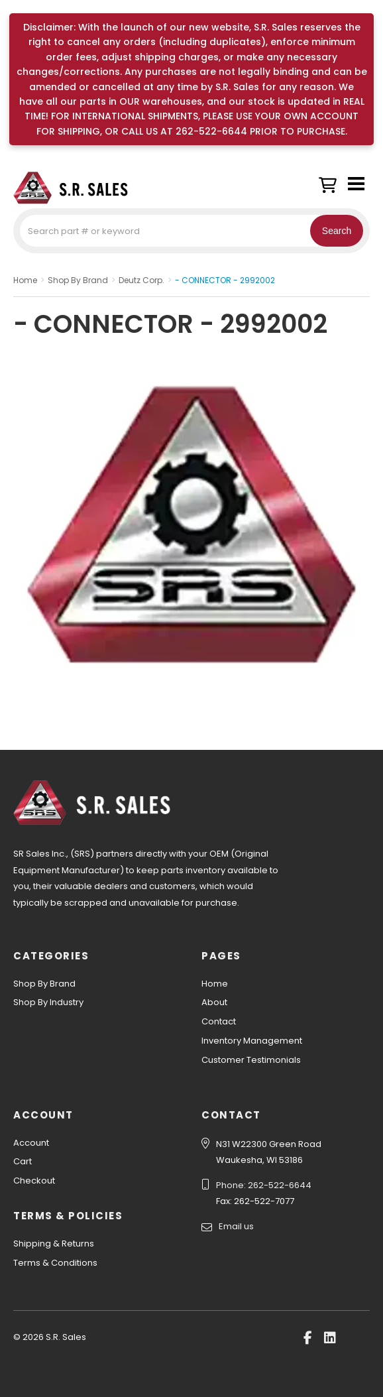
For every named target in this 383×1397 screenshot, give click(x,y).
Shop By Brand (44, 983)
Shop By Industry (48, 1002)
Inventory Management (251, 1040)
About (214, 1002)
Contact (218, 1021)
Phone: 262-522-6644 (263, 1185)
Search (336, 230)
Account (31, 1142)
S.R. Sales (79, 187)
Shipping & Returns (53, 1243)
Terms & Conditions (55, 1262)
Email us (236, 1226)
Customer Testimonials (251, 1060)
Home (214, 983)
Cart (22, 1161)
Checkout (34, 1180)
